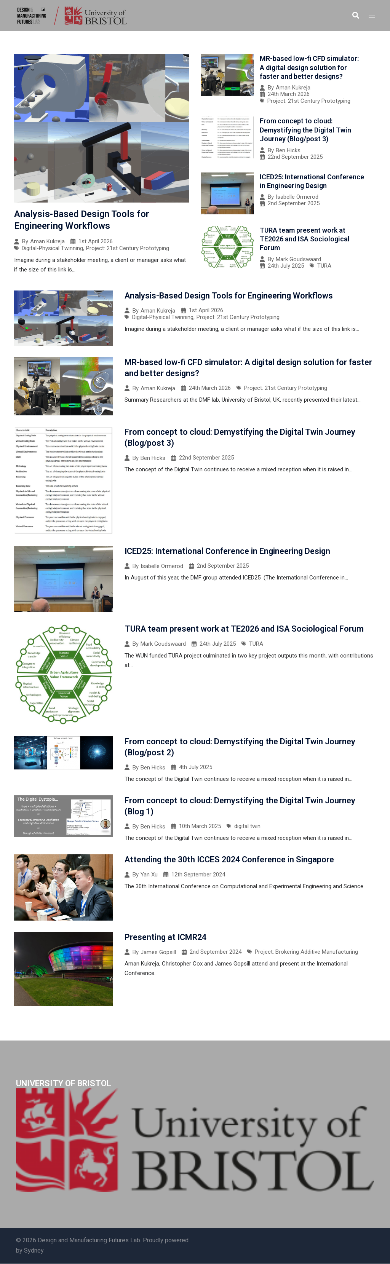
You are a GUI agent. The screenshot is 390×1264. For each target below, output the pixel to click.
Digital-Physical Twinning (52, 248)
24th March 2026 (289, 94)
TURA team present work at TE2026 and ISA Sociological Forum (305, 239)
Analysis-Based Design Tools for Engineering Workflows (229, 295)
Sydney (34, 1250)
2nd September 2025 (294, 203)
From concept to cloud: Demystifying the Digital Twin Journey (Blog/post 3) (305, 130)
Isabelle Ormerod (297, 197)
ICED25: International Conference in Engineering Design (229, 551)
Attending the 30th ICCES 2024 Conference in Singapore (231, 860)
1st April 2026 (95, 241)
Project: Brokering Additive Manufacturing (306, 952)
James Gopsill (158, 952)
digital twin (247, 827)
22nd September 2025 (295, 157)
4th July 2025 (195, 768)
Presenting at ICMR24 (166, 937)
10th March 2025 (200, 827)
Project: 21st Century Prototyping (127, 248)
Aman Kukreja (47, 241)
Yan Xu (149, 875)
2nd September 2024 (215, 952)
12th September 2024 (198, 875)
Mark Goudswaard (298, 259)
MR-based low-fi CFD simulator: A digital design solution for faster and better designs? (309, 67)
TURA (324, 266)
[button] (355, 15)
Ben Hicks (288, 150)
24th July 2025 (286, 266)
